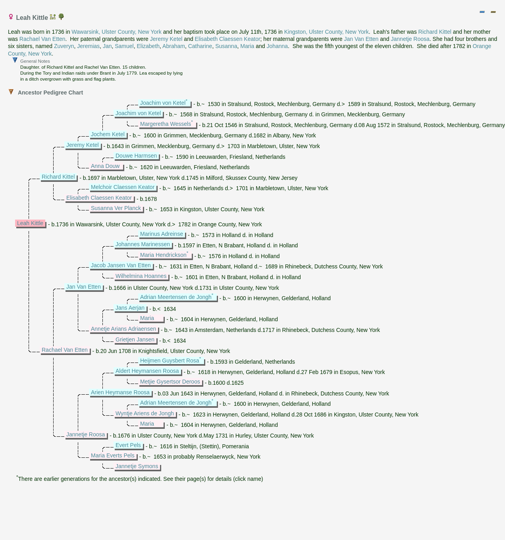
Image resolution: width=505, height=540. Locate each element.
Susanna (226, 46)
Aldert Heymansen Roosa (147, 371)
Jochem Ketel (108, 134)
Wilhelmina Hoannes (141, 276)
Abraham (173, 46)
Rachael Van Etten (42, 39)
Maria (247, 46)
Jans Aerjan (130, 308)
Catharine (200, 46)
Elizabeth (148, 46)
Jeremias (88, 46)
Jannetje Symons (137, 466)
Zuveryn (64, 46)
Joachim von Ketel (162, 103)
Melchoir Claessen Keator (122, 187)
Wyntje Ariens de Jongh (145, 413)
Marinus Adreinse (161, 234)
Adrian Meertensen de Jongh (176, 297)
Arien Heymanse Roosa (120, 392)
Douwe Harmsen (136, 155)
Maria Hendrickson (163, 255)
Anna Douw (105, 166)
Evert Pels (128, 445)
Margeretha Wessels (165, 124)
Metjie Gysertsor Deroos (170, 381)
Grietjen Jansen (135, 339)
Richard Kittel (434, 32)
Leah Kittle (30, 223)
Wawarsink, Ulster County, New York (116, 32)
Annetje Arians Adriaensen (123, 329)
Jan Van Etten (361, 39)
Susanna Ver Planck (116, 208)
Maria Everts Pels (113, 455)
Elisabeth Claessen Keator (227, 39)
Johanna (277, 46)
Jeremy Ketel (166, 39)
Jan (107, 46)
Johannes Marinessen (143, 244)
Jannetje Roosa (410, 39)
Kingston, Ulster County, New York (326, 32)
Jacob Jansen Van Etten (121, 265)
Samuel (124, 46)
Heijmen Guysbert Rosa (169, 360)
